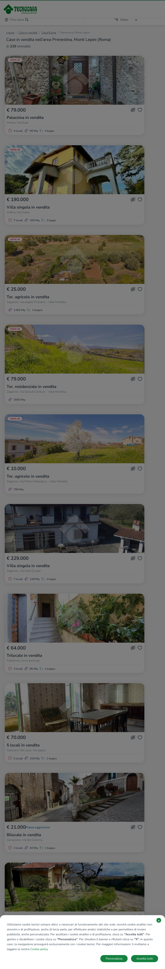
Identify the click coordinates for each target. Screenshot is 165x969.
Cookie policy (39, 949)
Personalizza (114, 959)
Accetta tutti (144, 959)
